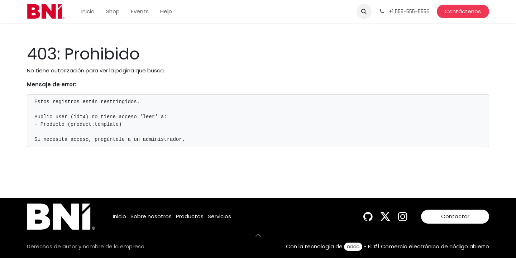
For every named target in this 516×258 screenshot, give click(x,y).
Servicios (219, 216)
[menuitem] (88, 12)
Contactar (455, 216)
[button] (364, 11)
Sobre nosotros (151, 216)
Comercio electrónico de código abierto (435, 246)
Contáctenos (463, 11)
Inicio (119, 216)
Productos (190, 216)
